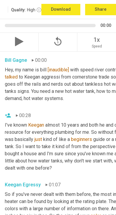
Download (61, 9)
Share (100, 9)
